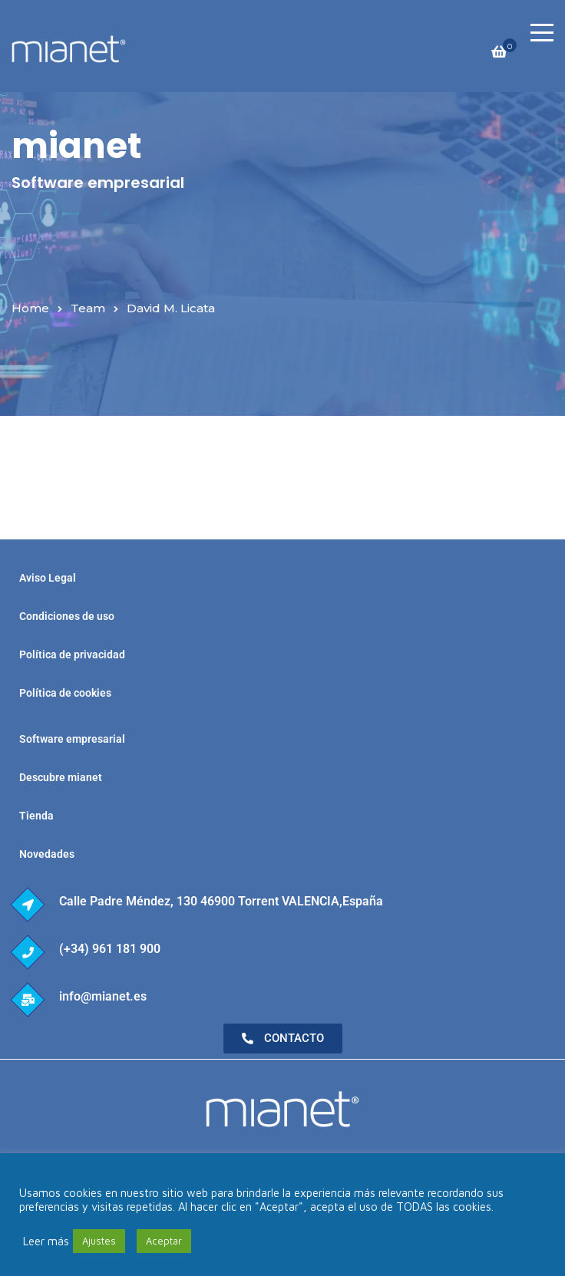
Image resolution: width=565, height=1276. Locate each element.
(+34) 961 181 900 (109, 948)
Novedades (46, 854)
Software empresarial (72, 739)
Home (30, 308)
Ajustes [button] (99, 1241)
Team (88, 308)
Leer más (46, 1241)
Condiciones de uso (66, 616)
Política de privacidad (72, 654)
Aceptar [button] (164, 1241)
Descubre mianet (60, 777)
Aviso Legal (47, 578)
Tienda (36, 815)
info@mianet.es (103, 996)
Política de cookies (65, 693)
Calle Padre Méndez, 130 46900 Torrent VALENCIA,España (221, 901)
